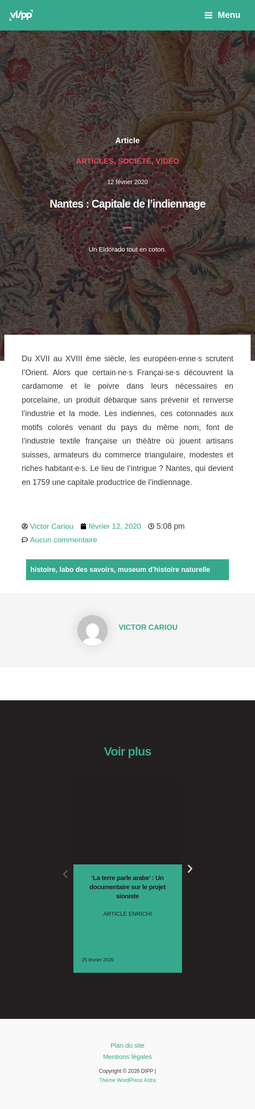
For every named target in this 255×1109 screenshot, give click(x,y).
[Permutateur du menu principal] (222, 15)
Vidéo (168, 161)
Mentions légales (127, 1056)
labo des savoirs (87, 570)
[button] (65, 874)
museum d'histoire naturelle (164, 570)
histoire (43, 570)
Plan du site (127, 1045)
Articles (93, 161)
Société (135, 161)
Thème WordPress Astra (127, 1080)
